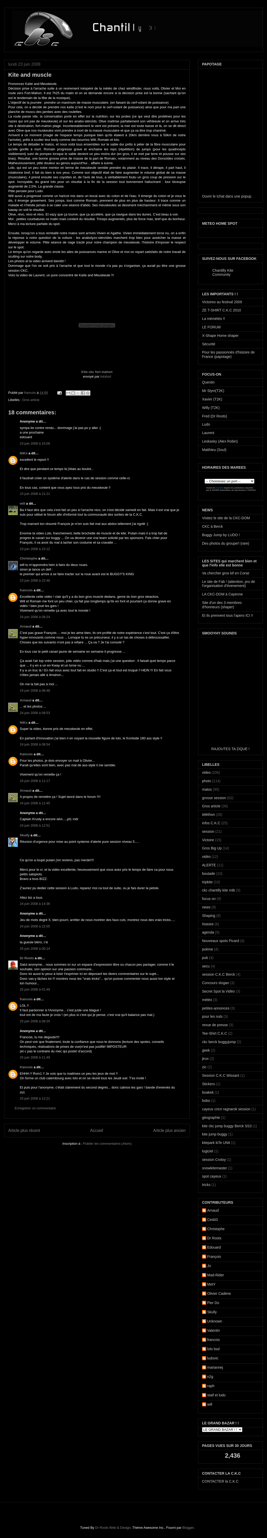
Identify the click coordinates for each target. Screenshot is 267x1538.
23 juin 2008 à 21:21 (35, 494)
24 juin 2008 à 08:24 (35, 617)
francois (30, 393)
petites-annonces (216, 1008)
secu (206, 966)
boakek (208, 1092)
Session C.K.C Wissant (220, 1075)
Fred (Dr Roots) (214, 416)
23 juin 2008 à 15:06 (35, 443)
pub (205, 958)
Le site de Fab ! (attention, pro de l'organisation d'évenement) (228, 584)
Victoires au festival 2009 (222, 302)
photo (206, 781)
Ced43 (212, 1220)
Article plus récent (24, 1130)
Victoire (208, 840)
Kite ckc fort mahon (96, 372)
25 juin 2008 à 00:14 (35, 949)
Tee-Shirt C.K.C (214, 1033)
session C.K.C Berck (218, 974)
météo (207, 1000)
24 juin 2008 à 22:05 (35, 926)
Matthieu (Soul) (214, 450)
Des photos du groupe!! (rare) (225, 543)
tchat (220, 196)
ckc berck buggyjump (219, 1042)
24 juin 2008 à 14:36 (35, 904)
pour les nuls (212, 1016)
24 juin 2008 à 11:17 (35, 781)
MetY (211, 1284)
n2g (210, 1377)
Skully (25, 835)
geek (206, 1050)
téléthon (208, 814)
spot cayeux (211, 1176)
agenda (208, 932)
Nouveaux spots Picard (220, 941)
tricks (206, 1185)
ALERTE (209, 865)
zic (204, 1067)
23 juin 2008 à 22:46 (35, 580)
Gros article (30, 400)
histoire (208, 924)
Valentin (213, 1330)
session (208, 831)
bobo (206, 1101)
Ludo (206, 424)
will (22, 503)
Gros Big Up (212, 848)
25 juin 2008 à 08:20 (35, 1021)
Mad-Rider (215, 1275)
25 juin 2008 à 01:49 (35, 989)
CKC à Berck (212, 526)
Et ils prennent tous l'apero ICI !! (227, 615)
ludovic (212, 1358)
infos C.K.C (211, 823)
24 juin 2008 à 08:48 (35, 690)
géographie (211, 1117)
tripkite (207, 882)
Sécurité (208, 344)
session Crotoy (214, 1160)
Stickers (208, 1084)
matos (207, 789)
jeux (205, 1058)
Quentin (208, 382)
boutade (208, 873)
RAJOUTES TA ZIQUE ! (230, 749)
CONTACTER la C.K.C (220, 1481)
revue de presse (215, 1025)
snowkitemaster (214, 1168)
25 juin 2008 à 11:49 (35, 1057)
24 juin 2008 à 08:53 (35, 713)
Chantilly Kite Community (222, 272)
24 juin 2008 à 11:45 (35, 803)
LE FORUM (211, 327)
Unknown (214, 1321)
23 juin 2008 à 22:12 (35, 549)
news (206, 907)
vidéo (206, 857)
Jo (209, 1266)
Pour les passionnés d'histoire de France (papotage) (228, 354)
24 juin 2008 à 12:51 (35, 825)
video (206, 772)
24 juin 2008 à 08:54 (35, 744)
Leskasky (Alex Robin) (220, 441)
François (214, 1257)
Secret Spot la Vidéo (218, 991)
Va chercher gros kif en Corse (225, 573)
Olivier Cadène (219, 1293)
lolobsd (105, 376)
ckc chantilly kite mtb (218, 890)
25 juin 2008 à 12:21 (35, 1098)
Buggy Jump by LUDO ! (221, 535)
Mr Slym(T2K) (213, 391)
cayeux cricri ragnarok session (226, 1109)
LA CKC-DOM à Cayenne (222, 594)
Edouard (214, 1247)
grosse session (214, 798)
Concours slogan (215, 983)
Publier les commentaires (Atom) (107, 1143)
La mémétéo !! (213, 319)
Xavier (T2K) (212, 399)
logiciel (207, 1151)
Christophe (28, 558)
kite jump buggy (214, 1134)
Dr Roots (27, 958)
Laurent (208, 433)
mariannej (215, 1367)
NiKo (23, 453)
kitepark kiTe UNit (216, 1143)
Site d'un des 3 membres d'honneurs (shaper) (222, 605)
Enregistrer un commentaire (35, 1108)
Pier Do (213, 1303)
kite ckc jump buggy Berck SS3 (227, 1126)
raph (210, 1386)
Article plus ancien (169, 1130)
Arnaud (26, 626)
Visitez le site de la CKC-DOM (226, 518)
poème (207, 949)
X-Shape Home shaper (220, 336)
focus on (209, 899)
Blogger (188, 1528)
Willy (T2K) (211, 408)
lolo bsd (213, 1349)
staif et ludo (216, 1395)
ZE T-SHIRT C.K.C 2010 (221, 310)
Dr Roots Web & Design (113, 1528)
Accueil (96, 1130)
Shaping (208, 916)
